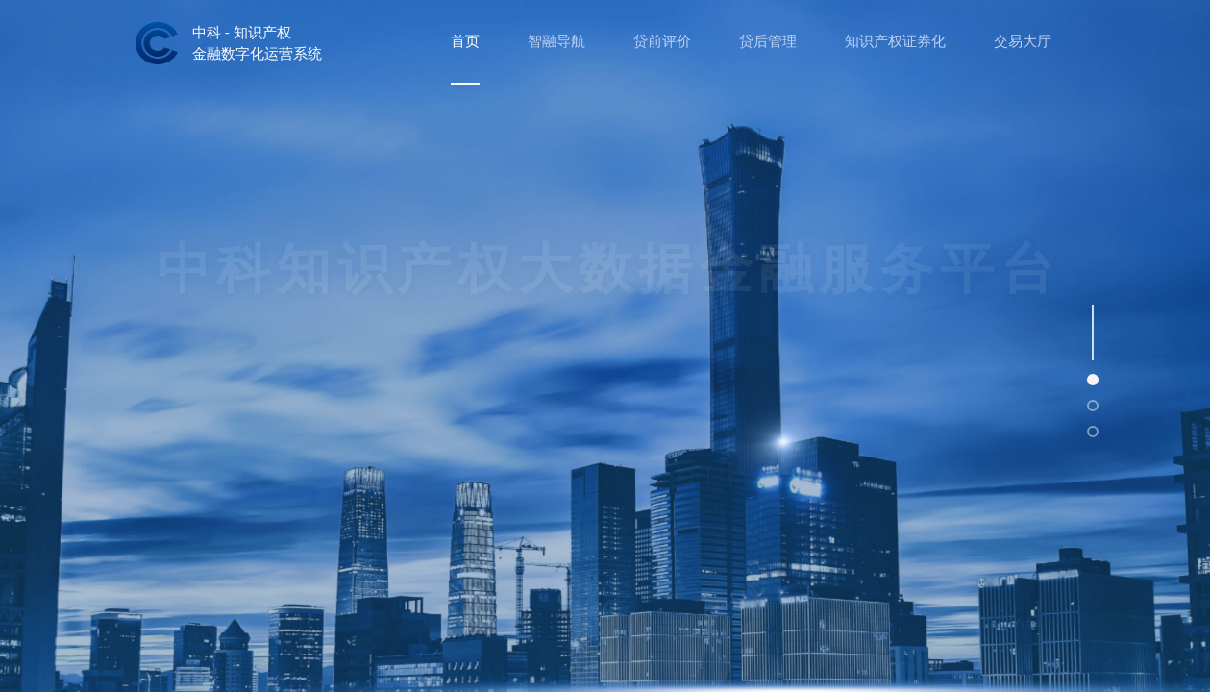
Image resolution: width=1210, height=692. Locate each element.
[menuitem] (465, 43)
